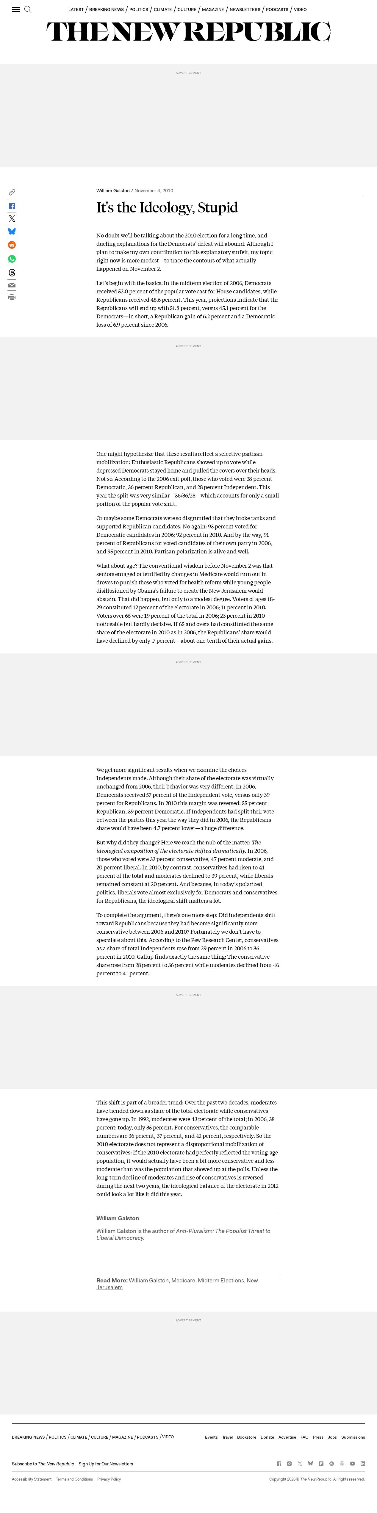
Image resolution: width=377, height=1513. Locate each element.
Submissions (353, 1437)
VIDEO (300, 9)
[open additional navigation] (16, 9)
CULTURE (187, 9)
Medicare (183, 1280)
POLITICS (138, 9)
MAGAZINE (213, 9)
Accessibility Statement (31, 1479)
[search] (28, 9)
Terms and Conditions (74, 1479)
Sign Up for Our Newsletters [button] (106, 1464)
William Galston (113, 190)
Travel (227, 1437)
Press (318, 1437)
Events (211, 1437)
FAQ (305, 1437)
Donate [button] (267, 1437)
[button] (11, 194)
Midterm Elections (221, 1280)
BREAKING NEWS (106, 9)
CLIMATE (163, 9)
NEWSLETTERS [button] (245, 9)
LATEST (75, 9)
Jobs (332, 1437)
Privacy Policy (109, 1479)
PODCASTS (277, 9)
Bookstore (246, 1437)
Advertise (287, 1437)
